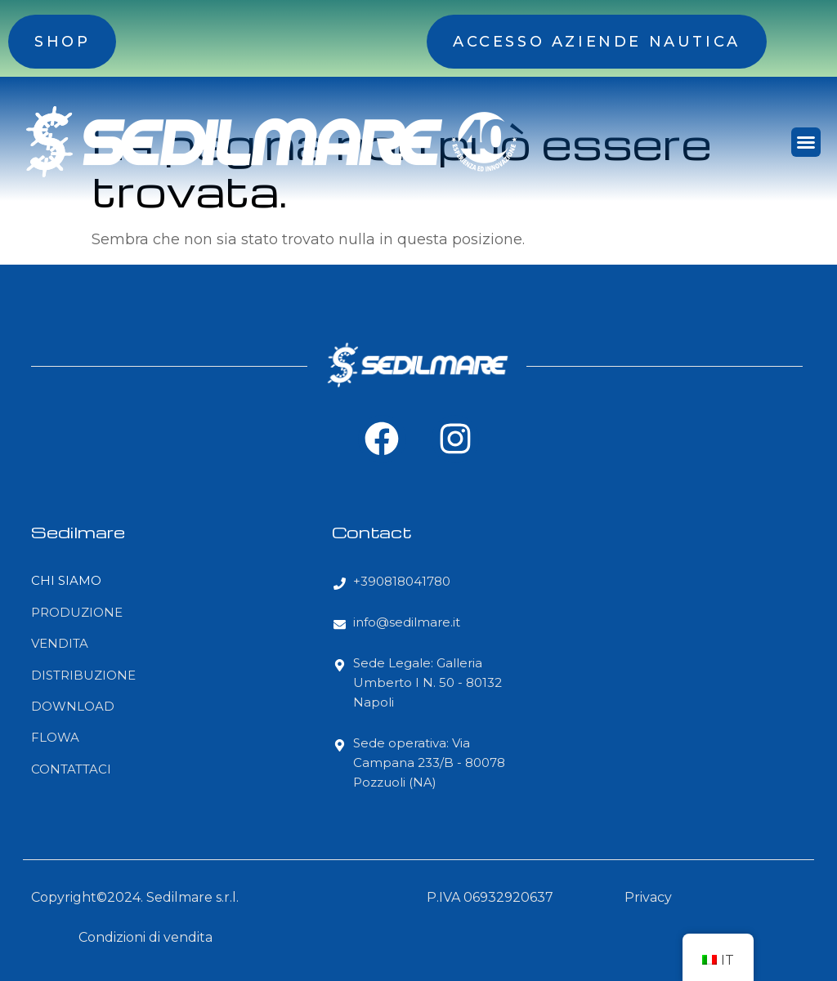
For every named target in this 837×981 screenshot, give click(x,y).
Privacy (648, 897)
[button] (806, 142)
